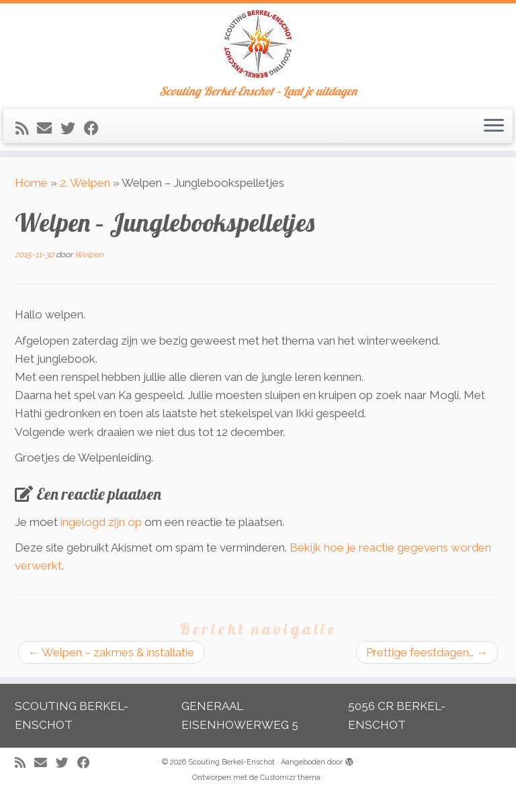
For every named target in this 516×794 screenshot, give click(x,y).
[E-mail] (48, 128)
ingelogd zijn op (101, 522)
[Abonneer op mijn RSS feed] (26, 128)
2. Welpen (85, 182)
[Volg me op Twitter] (72, 128)
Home (31, 182)
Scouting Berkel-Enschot (231, 762)
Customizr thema (290, 777)
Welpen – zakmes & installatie (111, 652)
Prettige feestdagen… (427, 652)
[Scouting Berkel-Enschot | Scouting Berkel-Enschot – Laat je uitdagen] (258, 44)
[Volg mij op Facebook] (96, 128)
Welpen (89, 254)
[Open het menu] (494, 126)
